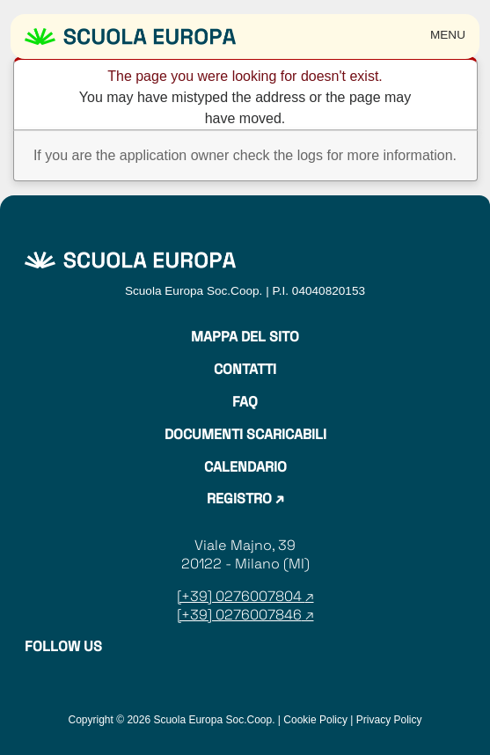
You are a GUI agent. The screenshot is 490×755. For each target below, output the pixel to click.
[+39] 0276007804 (241, 596)
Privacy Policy (389, 720)
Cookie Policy (315, 720)
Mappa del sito (245, 337)
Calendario (245, 467)
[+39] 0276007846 (239, 614)
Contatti (245, 369)
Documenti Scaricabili (245, 434)
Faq (245, 402)
